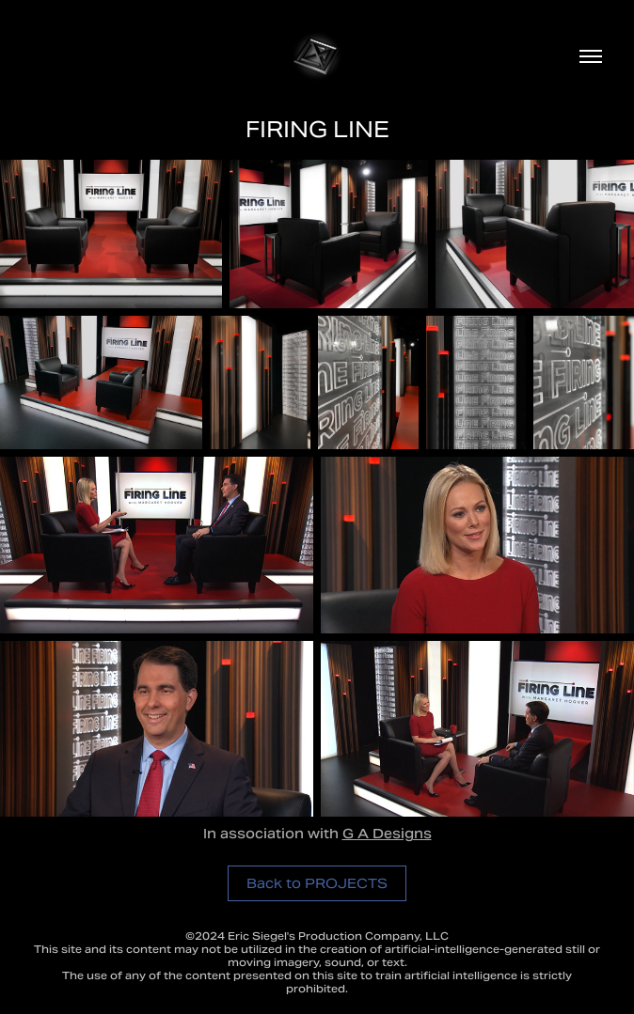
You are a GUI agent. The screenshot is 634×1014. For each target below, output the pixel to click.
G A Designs (387, 835)
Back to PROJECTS (317, 883)
